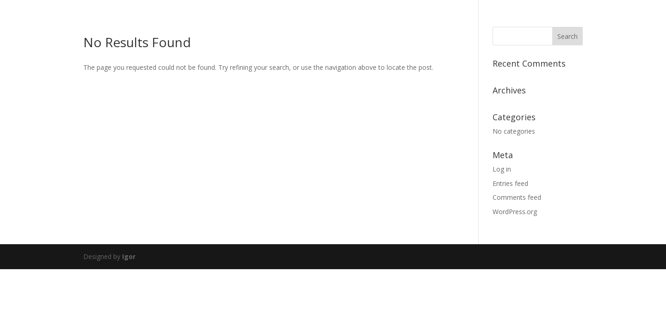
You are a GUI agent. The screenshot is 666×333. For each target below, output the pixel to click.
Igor (129, 256)
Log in (502, 169)
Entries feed (510, 183)
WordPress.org (515, 211)
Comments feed (517, 197)
